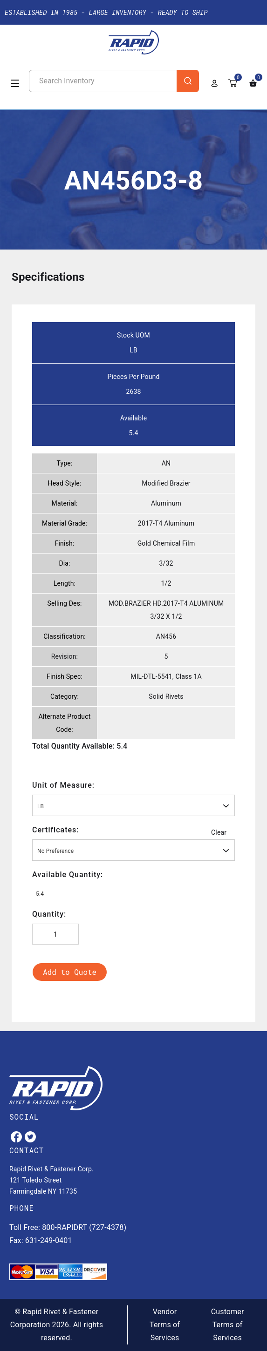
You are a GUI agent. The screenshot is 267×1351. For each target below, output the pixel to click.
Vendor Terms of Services (165, 1324)
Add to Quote (69, 972)
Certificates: (55, 829)
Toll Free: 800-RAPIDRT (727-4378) (67, 1227)
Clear (218, 832)
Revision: (64, 656)
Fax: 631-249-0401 (40, 1240)
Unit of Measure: (63, 785)
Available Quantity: (67, 874)
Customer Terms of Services (227, 1324)
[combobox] (133, 805)
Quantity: (49, 914)
